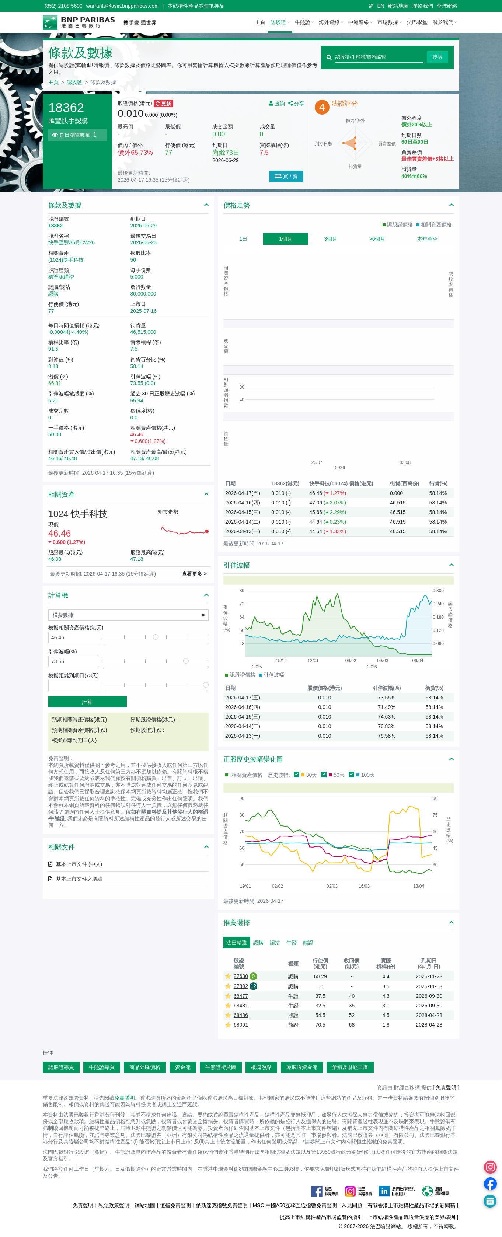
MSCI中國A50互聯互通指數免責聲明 (295, 1205)
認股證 (278, 22)
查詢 (277, 103)
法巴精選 (236, 943)
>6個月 (377, 239)
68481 (241, 1006)
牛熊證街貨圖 (220, 1067)
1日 (243, 239)
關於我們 (443, 22)
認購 (258, 943)
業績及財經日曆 (350, 1067)
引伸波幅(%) (62, 651)
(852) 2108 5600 (64, 6)
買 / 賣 (286, 176)
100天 (365, 775)
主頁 (260, 22)
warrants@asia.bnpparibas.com (122, 6)
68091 (241, 1025)
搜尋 (437, 57)
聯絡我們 (422, 6)
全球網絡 (447, 6)
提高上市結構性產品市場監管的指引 (321, 1217)
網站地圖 (398, 6)
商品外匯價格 (144, 1067)
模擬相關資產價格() (75, 627)
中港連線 (358, 22)
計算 (87, 702)
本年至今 (427, 239)
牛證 (291, 943)
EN (380, 6)
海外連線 (329, 22)
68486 (241, 1015)
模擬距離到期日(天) (73, 675)
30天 (309, 775)
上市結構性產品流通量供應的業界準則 (411, 1217)
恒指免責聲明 (175, 1205)
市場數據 (387, 22)
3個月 (330, 239)
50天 (337, 775)
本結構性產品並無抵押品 (196, 6)
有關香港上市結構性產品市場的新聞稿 (411, 1205)
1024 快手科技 (78, 514)
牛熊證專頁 (102, 1067)
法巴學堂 (417, 22)
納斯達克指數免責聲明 (222, 1205)
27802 (241, 986)
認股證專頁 (61, 1067)
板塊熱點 (261, 1067)
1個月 (285, 239)
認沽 (275, 943)
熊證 (308, 943)
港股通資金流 (301, 1067)
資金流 (183, 1067)
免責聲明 (446, 1087)
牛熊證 (302, 22)
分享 (296, 103)
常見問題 (352, 1205)
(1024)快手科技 (66, 260)
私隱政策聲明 (113, 1205)
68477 (241, 996)
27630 (241, 976)
